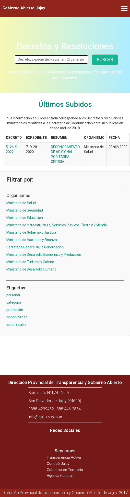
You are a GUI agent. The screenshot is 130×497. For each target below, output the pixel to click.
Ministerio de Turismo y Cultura (30, 262)
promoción (14, 310)
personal (13, 295)
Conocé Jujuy (58, 463)
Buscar (105, 59)
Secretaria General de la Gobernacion (35, 247)
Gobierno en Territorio (65, 470)
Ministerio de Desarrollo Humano (31, 269)
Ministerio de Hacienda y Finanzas (32, 240)
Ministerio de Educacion (24, 218)
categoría (13, 302)
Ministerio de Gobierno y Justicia (31, 232)
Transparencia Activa (64, 457)
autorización (16, 325)
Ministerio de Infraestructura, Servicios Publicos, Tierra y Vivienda (56, 225)
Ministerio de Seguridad (24, 210)
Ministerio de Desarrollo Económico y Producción (43, 254)
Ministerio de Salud (21, 203)
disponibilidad (16, 317)
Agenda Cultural (59, 475)
